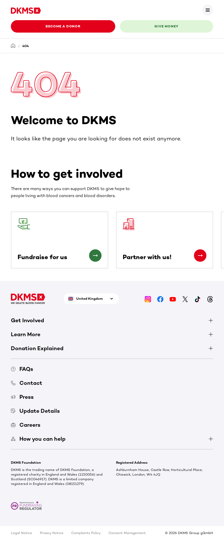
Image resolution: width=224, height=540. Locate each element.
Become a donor (63, 26)
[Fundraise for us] (95, 255)
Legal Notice (21, 533)
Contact (26, 383)
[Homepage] (13, 46)
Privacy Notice (51, 533)
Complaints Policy (86, 533)
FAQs (22, 369)
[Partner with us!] (200, 255)
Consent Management (127, 533)
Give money (166, 26)
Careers (25, 425)
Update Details (35, 411)
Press (22, 397)
